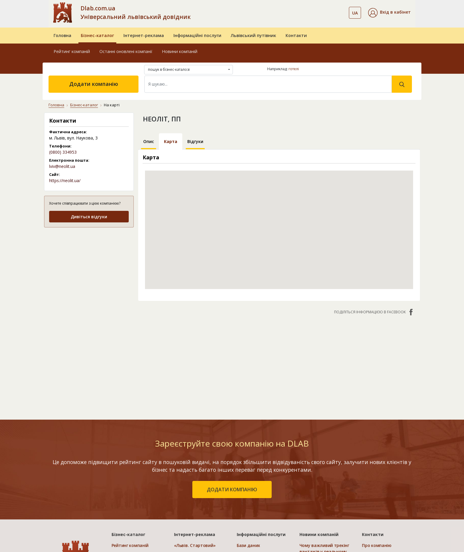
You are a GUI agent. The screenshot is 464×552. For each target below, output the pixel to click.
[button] (389, 13)
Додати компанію (93, 83)
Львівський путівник (253, 35)
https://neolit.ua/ (64, 180)
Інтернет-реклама (143, 35)
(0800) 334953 (63, 152)
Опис (148, 141)
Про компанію (377, 545)
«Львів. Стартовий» (194, 545)
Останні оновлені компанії (125, 51)
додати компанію (232, 489)
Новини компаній (179, 51)
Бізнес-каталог (97, 35)
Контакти (296, 35)
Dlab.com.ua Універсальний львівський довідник (135, 12)
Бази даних (248, 545)
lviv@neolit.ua (62, 166)
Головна (62, 35)
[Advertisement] (89, 269)
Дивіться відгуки (89, 216)
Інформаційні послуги (197, 35)
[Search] (268, 84)
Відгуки (195, 141)
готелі (294, 68)
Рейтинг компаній (72, 51)
